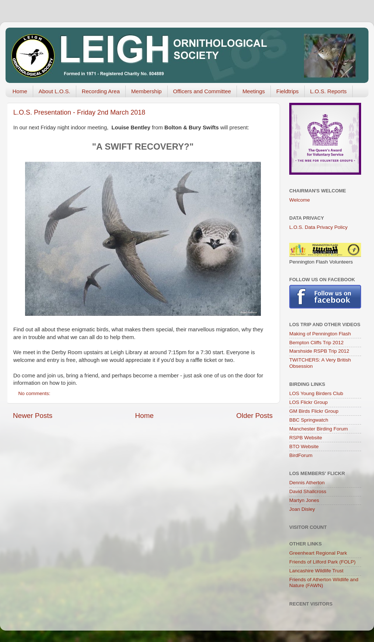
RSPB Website (305, 437)
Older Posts (254, 415)
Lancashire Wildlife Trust (316, 570)
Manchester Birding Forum (318, 429)
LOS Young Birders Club (316, 393)
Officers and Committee (202, 91)
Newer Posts (32, 415)
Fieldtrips (287, 91)
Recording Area (101, 91)
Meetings (253, 91)
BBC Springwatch (308, 420)
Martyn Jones (304, 500)
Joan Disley (302, 509)
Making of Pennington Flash (320, 333)
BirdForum (300, 455)
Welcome (299, 200)
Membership (146, 91)
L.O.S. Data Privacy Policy (318, 227)
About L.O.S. (54, 91)
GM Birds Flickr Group (314, 411)
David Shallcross (307, 491)
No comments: (35, 393)
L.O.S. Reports (328, 91)
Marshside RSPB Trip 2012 (319, 351)
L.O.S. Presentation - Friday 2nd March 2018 (79, 112)
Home (20, 91)
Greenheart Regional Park (318, 553)
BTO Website (304, 446)
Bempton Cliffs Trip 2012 (316, 342)
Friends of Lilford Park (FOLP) (322, 562)
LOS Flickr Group (308, 402)
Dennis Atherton (307, 482)
